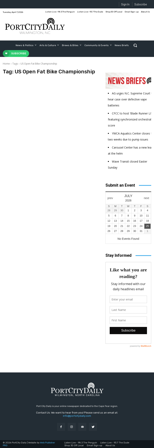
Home (6, 63)
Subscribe (140, 4)
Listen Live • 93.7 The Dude (114, 442)
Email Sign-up (94, 445)
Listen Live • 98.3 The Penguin (80, 442)
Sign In (125, 4)
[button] (135, 45)
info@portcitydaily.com (77, 415)
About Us (110, 445)
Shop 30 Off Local (74, 445)
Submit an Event (120, 185)
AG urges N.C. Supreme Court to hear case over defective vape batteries (131, 99)
